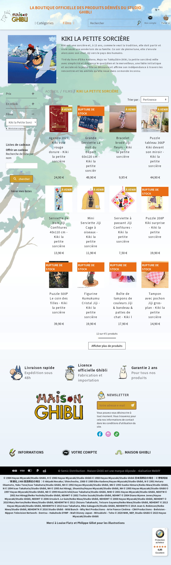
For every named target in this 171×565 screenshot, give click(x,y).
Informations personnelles (80, 460)
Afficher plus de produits (107, 346)
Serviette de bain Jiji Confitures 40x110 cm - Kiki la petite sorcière (59, 232)
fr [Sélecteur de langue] (156, 10)
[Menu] (166, 530)
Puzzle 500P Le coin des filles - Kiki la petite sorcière (58, 302)
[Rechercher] (111, 23)
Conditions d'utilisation (25, 471)
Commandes (70, 466)
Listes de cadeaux (18, 144)
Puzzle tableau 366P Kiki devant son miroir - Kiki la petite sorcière (155, 152)
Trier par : (133, 99)
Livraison (14, 482)
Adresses (67, 471)
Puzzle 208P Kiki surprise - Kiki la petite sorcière (155, 227)
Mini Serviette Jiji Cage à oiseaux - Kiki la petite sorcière (91, 232)
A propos (14, 460)
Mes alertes (69, 488)
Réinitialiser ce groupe (16, 128)
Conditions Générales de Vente (30, 477)
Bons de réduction (75, 477)
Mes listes (68, 482)
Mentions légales (20, 466)
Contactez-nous (126, 491)
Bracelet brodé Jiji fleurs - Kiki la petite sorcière (123, 147)
